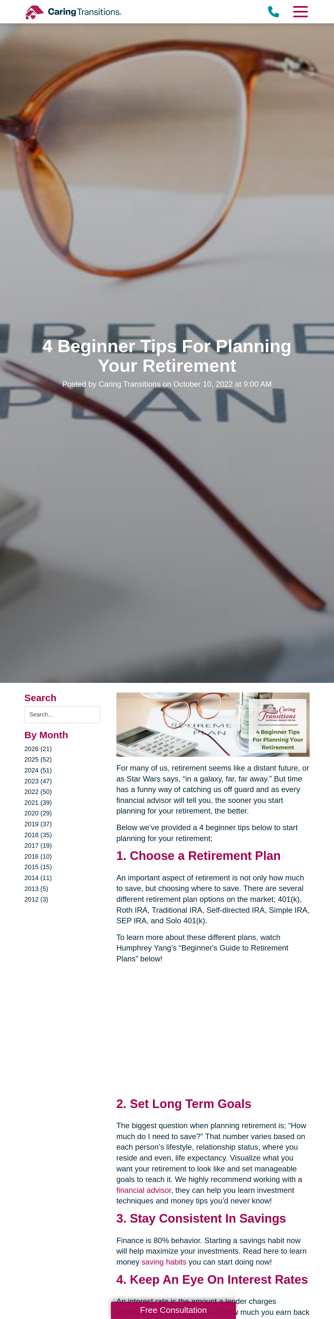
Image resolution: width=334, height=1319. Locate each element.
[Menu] (300, 11)
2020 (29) (38, 813)
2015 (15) (38, 866)
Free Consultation (173, 1310)
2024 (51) (38, 770)
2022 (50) (38, 791)
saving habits (164, 1262)
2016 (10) (38, 856)
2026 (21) (38, 748)
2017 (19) (38, 845)
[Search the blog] (62, 714)
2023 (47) (38, 781)
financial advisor (143, 1190)
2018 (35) (38, 834)
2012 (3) (36, 899)
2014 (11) (38, 877)
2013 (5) (36, 888)
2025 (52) (38, 759)
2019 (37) (38, 824)
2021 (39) (38, 802)
